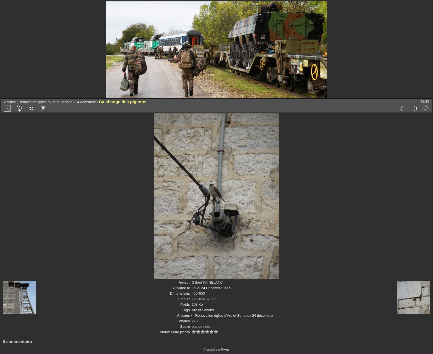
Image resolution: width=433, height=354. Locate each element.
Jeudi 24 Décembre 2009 (211, 288)
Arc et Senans (203, 310)
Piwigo (225, 349)
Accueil (9, 102)
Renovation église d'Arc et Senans (45, 102)
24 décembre (85, 102)
